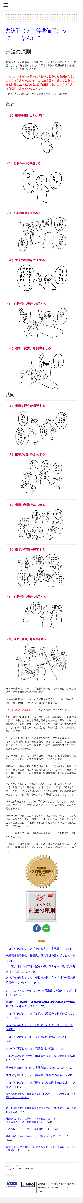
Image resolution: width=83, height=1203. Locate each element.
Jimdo (20, 1184)
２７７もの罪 (31, 783)
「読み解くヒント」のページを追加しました (29, 1129)
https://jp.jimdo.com (69, 1187)
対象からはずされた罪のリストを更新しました (30, 1118)
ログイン (8, 1175)
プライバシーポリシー (14, 1166)
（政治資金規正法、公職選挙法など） (26, 1122)
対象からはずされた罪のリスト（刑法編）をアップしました (37, 1136)
